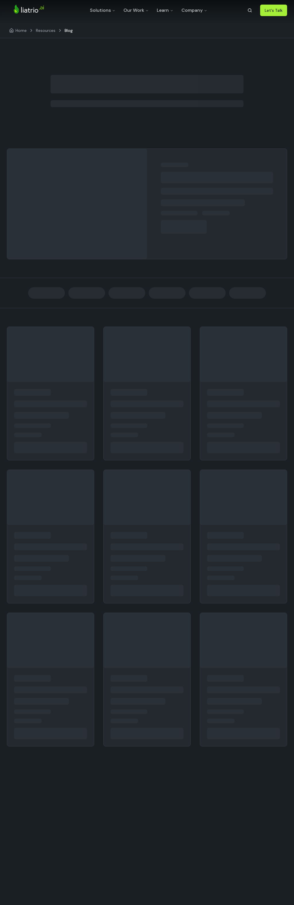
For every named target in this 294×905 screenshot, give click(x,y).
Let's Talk (274, 10)
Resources (45, 30)
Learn (165, 10)
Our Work (136, 10)
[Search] (250, 10)
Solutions (102, 10)
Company (194, 10)
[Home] (18, 30)
